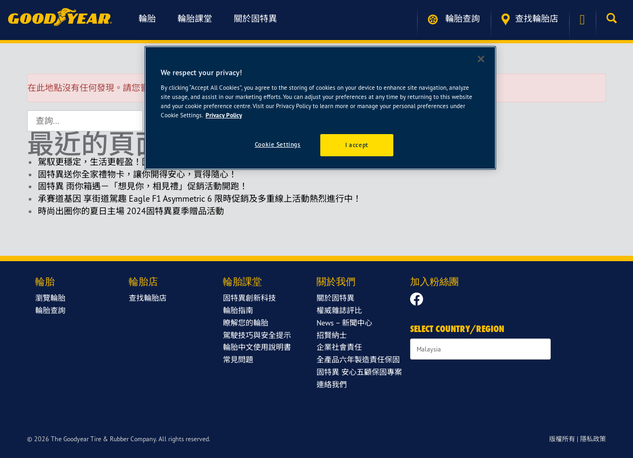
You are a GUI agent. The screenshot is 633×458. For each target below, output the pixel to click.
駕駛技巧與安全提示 (257, 335)
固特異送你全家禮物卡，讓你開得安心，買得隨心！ (137, 174)
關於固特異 (255, 18)
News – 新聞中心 (344, 322)
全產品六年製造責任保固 (358, 359)
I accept (356, 145)
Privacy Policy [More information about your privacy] (224, 115)
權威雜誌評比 (339, 310)
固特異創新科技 (249, 297)
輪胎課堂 (194, 18)
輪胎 (147, 18)
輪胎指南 (238, 310)
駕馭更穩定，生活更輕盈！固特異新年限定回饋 (129, 161)
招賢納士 (331, 335)
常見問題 (238, 359)
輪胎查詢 (454, 18)
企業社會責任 (339, 346)
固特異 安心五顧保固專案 (359, 371)
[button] (614, 18)
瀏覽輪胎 (50, 297)
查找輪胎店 (530, 19)
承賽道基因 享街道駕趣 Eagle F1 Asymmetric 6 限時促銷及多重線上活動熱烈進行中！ (199, 198)
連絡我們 (331, 384)
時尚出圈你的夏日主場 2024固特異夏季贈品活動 (131, 210)
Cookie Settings (278, 144)
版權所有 (562, 439)
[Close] (481, 59)
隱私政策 (593, 439)
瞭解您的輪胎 (245, 322)
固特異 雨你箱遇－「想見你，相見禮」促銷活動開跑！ (143, 186)
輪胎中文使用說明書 (257, 346)
